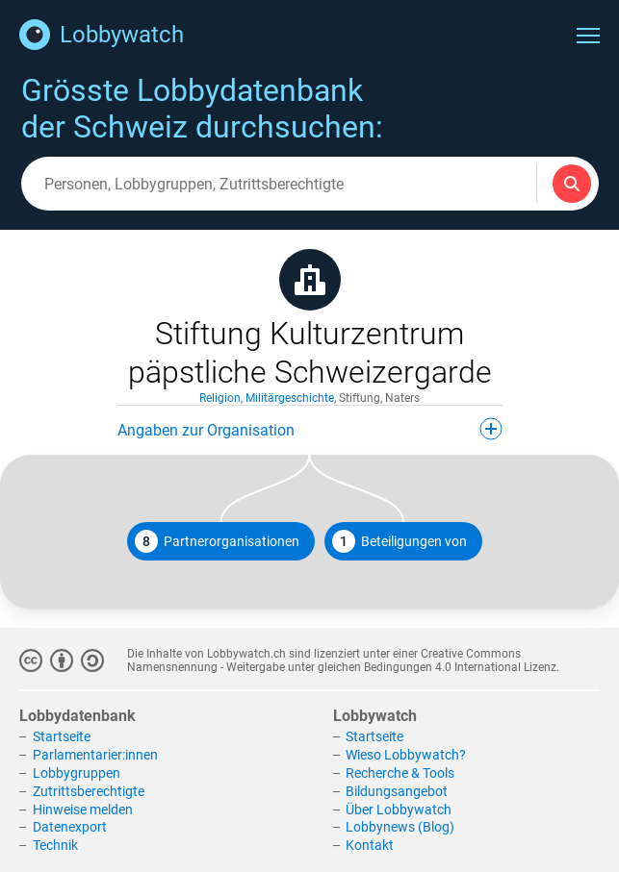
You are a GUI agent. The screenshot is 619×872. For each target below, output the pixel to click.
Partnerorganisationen (217, 541)
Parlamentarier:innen (95, 754)
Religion (220, 398)
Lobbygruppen (76, 773)
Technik (55, 845)
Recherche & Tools (400, 773)
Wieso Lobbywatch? (406, 754)
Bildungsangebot (397, 791)
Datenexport (70, 827)
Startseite (61, 736)
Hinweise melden (83, 809)
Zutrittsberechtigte (88, 791)
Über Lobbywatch (398, 809)
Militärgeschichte (289, 398)
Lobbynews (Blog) (400, 827)
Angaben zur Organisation (310, 428)
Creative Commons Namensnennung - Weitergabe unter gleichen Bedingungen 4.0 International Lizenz (341, 660)
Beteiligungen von (399, 541)
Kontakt (370, 845)
